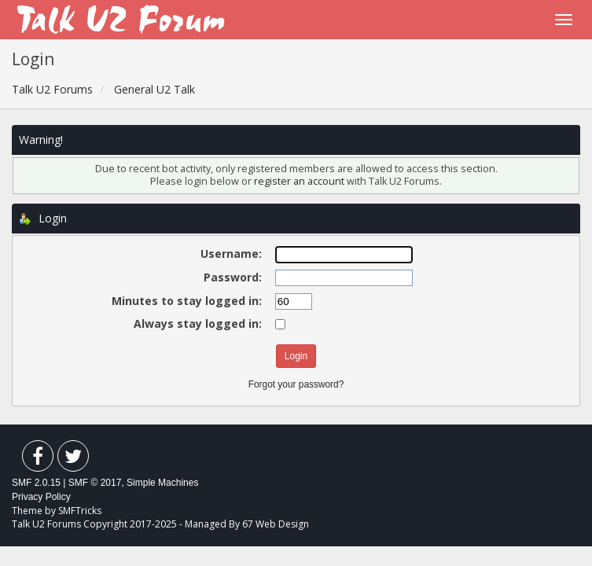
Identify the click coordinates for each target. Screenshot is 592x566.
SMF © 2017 (95, 482)
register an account (300, 181)
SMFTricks (79, 510)
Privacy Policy (41, 496)
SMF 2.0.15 (36, 482)
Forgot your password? (296, 384)
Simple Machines (162, 482)
